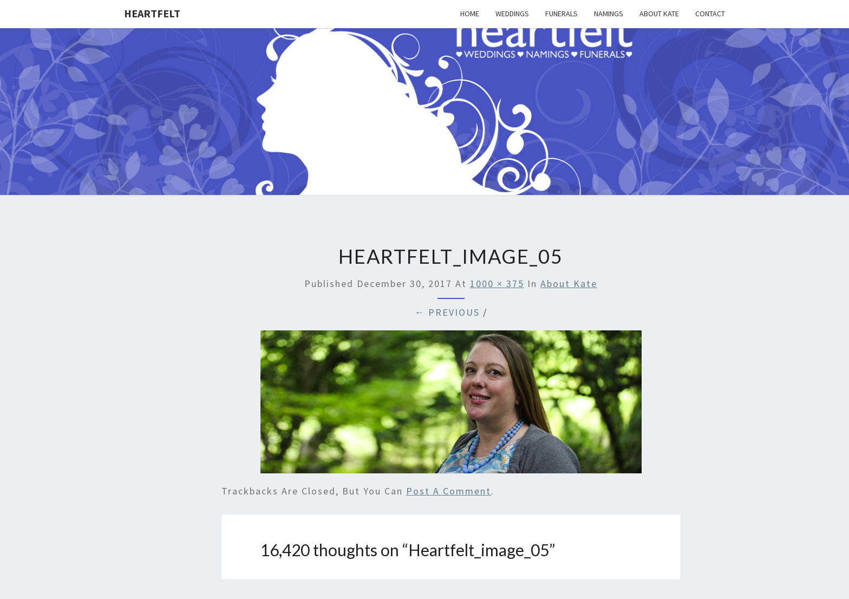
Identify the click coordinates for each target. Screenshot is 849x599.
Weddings (512, 13)
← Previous (447, 312)
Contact (710, 13)
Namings (608, 13)
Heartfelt (152, 13)
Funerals (561, 13)
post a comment (448, 491)
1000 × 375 (497, 283)
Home (469, 13)
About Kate (659, 13)
